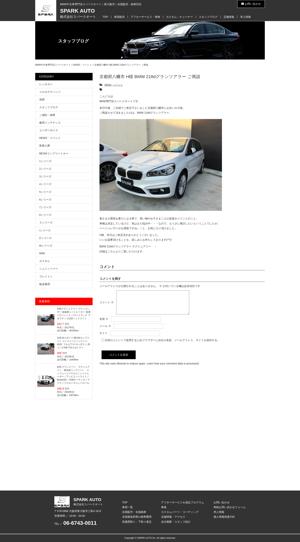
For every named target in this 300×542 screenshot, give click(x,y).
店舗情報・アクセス (173, 516)
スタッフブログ (208, 16)
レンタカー (46, 84)
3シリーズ (45, 176)
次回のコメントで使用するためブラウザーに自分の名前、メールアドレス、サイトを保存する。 (162, 344)
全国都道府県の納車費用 (137, 516)
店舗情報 (228, 16)
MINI (42, 253)
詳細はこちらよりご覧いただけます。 (122, 251)
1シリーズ (45, 161)
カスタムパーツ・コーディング (180, 511)
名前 (103, 323)
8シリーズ (45, 214)
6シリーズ (45, 199)
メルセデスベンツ (50, 91)
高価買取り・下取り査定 (137, 521)
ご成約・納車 (47, 115)
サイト (103, 337)
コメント (106, 304)
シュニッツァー (48, 268)
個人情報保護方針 (224, 516)
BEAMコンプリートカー (53, 153)
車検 (163, 507)
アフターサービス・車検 (145, 16)
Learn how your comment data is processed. (173, 368)
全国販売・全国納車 (134, 511)
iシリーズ (45, 230)
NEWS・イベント (113, 85)
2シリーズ (45, 168)
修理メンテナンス (50, 122)
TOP (105, 16)
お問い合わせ (251, 3)
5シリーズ (45, 191)
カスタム (44, 260)
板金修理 (44, 284)
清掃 (42, 99)
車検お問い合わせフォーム (230, 507)
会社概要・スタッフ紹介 (176, 521)
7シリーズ (45, 207)
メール (105, 330)
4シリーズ (45, 184)
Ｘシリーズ (46, 222)
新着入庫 (44, 145)
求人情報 (245, 16)
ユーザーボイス (48, 130)
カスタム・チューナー (179, 16)
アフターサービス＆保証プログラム (182, 502)
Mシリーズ (45, 245)
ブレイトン (46, 276)
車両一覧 (127, 507)
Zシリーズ (45, 238)
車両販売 (119, 16)
